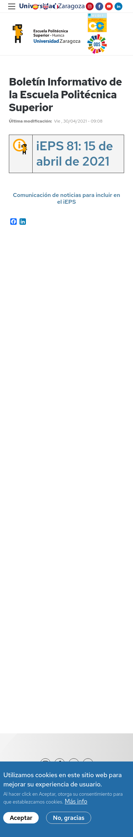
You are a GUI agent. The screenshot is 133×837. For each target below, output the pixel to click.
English (45, 6)
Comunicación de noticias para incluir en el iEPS (66, 198)
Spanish (35, 6)
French (55, 6)
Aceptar (21, 818)
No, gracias (68, 818)
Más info (76, 801)
